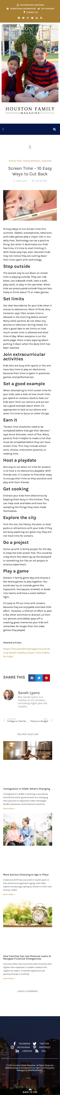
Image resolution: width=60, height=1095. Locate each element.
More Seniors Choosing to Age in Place (25, 874)
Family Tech (15, 160)
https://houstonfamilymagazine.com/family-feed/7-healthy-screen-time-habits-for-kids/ (26, 652)
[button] (3, 129)
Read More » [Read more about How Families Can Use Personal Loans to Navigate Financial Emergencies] (9, 979)
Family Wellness (31, 160)
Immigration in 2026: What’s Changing (26, 788)
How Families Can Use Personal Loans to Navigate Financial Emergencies (27, 957)
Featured (46, 160)
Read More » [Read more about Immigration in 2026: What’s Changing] (9, 809)
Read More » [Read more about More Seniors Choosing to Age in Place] (9, 894)
